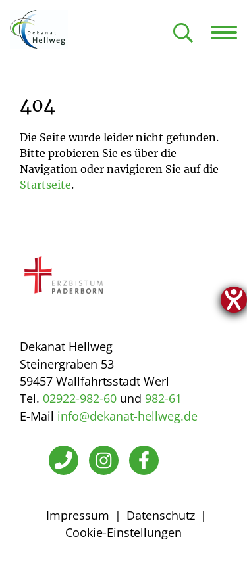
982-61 (163, 398)
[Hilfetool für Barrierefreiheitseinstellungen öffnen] (234, 299)
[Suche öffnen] (183, 33)
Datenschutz (160, 515)
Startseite (45, 184)
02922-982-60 (80, 398)
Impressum (77, 515)
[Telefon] (63, 460)
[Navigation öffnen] (229, 32)
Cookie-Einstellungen (123, 532)
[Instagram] (104, 460)
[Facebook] (144, 460)
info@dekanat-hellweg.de (127, 416)
